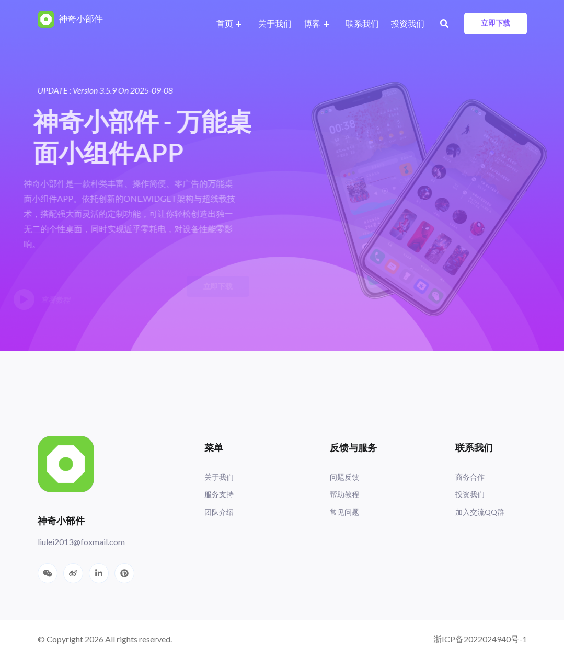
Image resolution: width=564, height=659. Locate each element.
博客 (312, 23)
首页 (224, 23)
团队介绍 (219, 511)
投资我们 (407, 23)
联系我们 (362, 23)
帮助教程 (344, 494)
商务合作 (470, 476)
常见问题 (344, 511)
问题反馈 (344, 476)
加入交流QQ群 (479, 511)
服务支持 (219, 494)
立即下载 (495, 22)
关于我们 (275, 23)
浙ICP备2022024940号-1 (480, 639)
